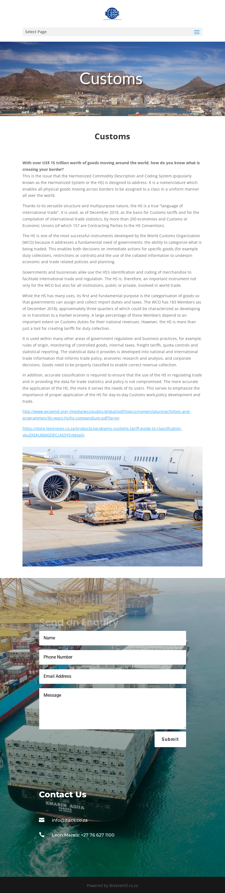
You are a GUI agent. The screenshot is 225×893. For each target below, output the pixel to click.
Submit (170, 739)
